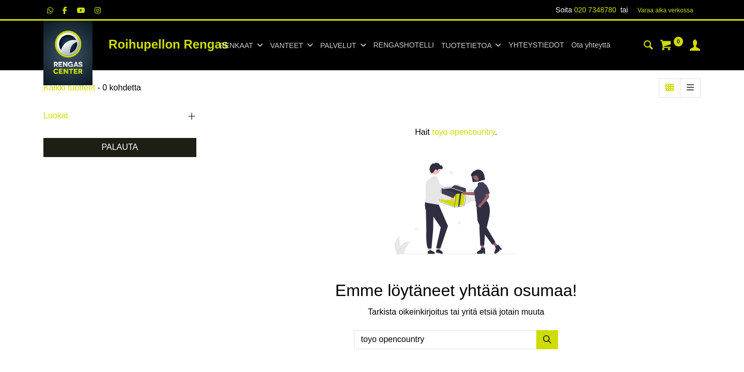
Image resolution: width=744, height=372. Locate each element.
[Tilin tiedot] (695, 46)
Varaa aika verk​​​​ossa (665, 10)
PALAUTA (119, 147)
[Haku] (648, 46)
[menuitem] (404, 45)
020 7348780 (595, 10)
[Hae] (547, 339)
